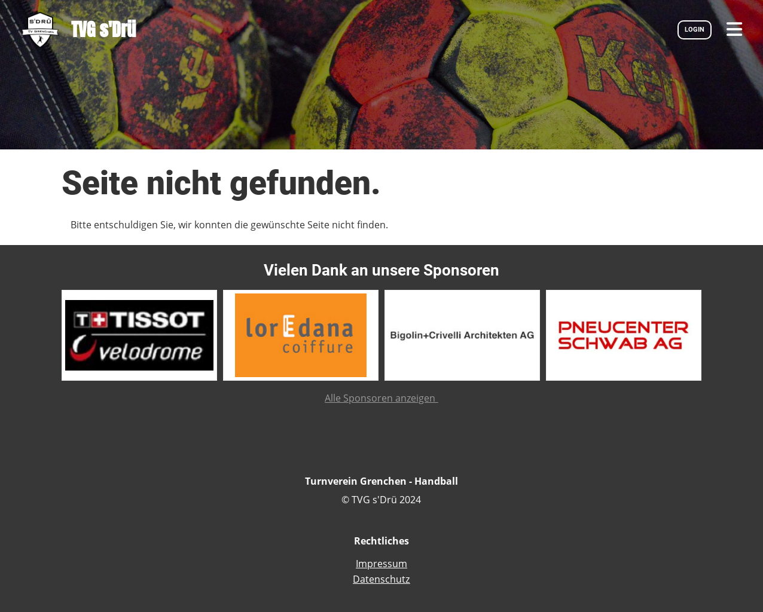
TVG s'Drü (103, 29)
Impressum (381, 563)
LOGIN (694, 29)
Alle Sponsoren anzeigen (381, 398)
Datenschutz (381, 579)
